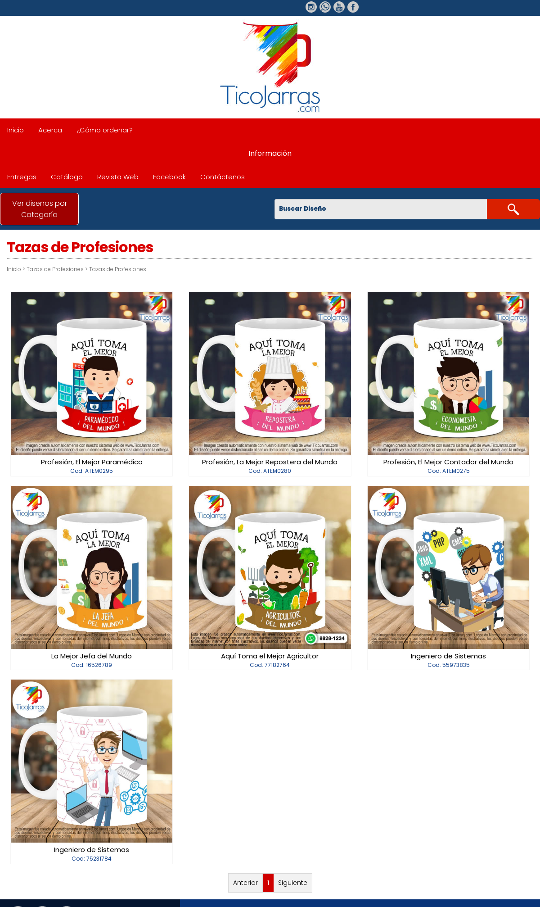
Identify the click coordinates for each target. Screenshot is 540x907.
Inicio (15, 130)
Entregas (21, 176)
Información (270, 153)
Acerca (50, 130)
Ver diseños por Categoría (39, 209)
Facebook (169, 176)
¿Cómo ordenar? (104, 130)
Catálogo (67, 176)
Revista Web (118, 176)
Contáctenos (222, 176)
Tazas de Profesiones (55, 269)
